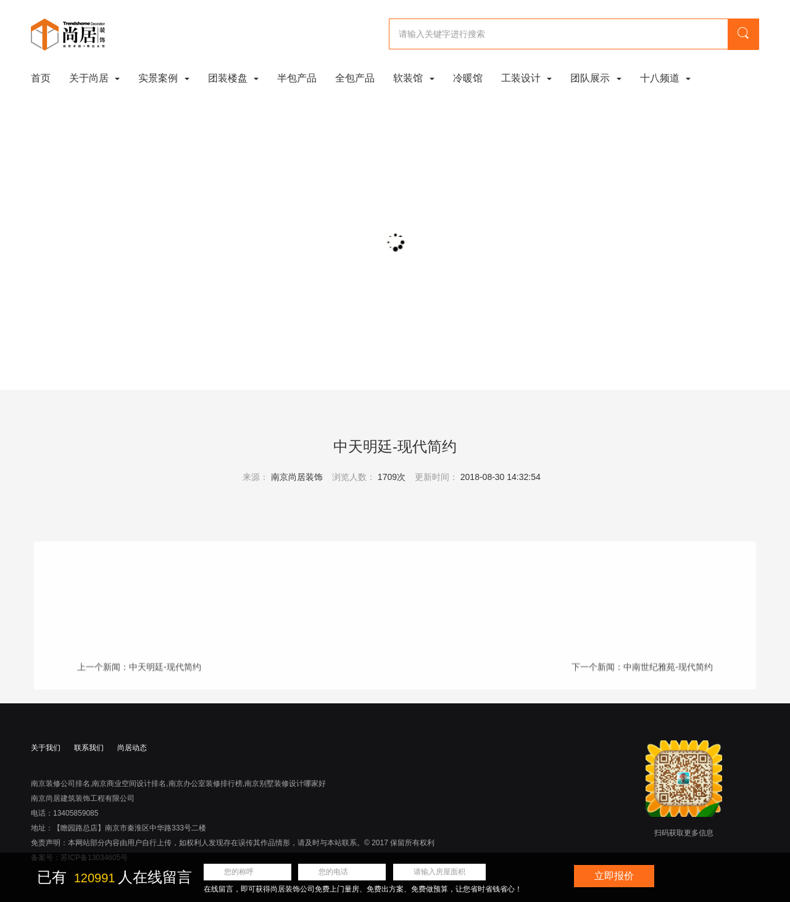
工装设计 (526, 78)
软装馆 (413, 78)
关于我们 (45, 747)
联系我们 (89, 747)
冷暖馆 (468, 78)
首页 (41, 78)
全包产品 (355, 78)
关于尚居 (94, 78)
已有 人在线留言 (114, 877)
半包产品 (297, 78)
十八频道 (665, 78)
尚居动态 (132, 747)
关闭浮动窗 (773, 870)
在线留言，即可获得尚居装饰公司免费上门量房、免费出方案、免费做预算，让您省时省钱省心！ (363, 889)
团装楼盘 (233, 78)
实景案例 (163, 78)
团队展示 (595, 78)
